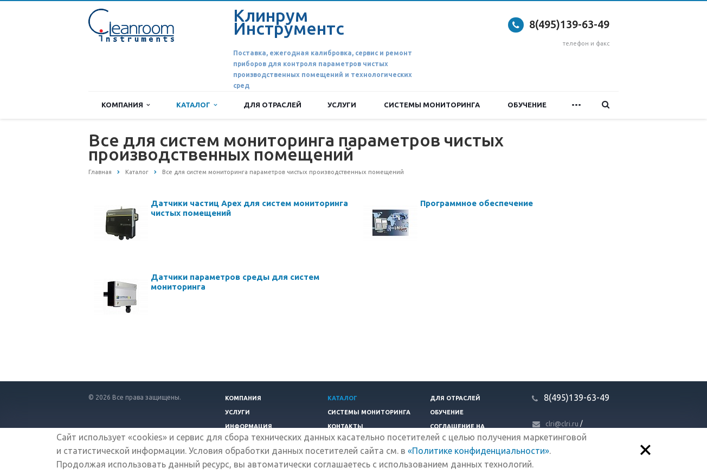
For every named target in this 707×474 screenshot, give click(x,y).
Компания (125, 105)
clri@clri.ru (562, 423)
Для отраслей (272, 104)
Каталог (196, 105)
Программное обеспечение (476, 203)
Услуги (341, 104)
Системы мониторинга (432, 104)
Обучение (527, 104)
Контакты (345, 426)
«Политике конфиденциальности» (478, 451)
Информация (248, 426)
